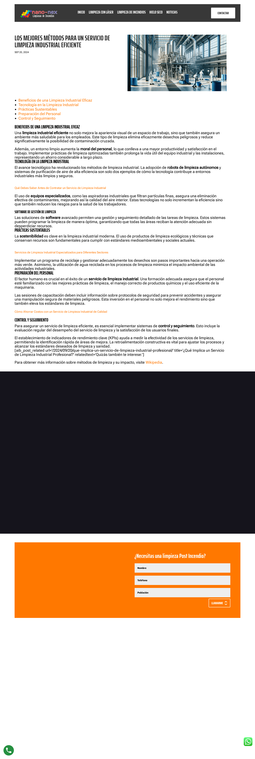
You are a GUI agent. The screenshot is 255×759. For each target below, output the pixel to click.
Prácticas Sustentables (37, 109)
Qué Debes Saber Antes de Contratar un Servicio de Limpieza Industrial (60, 188)
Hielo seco (156, 13)
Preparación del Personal (39, 114)
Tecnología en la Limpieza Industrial (48, 105)
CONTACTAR (223, 13)
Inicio (81, 13)
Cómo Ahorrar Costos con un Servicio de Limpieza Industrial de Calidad (61, 311)
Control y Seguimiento (36, 118)
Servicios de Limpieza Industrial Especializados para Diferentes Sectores (61, 252)
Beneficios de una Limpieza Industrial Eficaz (55, 100)
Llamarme (217, 603)
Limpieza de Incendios (131, 13)
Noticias (171, 13)
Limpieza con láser (101, 13)
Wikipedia (154, 362)
